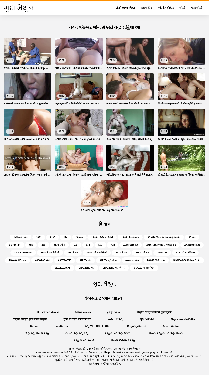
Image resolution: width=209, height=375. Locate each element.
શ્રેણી (182, 7)
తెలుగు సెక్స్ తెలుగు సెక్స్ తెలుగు (166, 333)
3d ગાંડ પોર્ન (15, 245)
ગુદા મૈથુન (94, 363)
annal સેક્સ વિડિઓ (96, 252)
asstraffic (64, 260)
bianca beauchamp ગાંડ (186, 260)
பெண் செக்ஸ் (83, 312)
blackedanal (62, 268)
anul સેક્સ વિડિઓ (185, 252)
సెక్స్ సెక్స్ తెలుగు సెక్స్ (37, 333)
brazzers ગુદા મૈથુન (144, 268)
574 (88, 245)
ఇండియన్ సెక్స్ (115, 319)
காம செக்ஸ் (61, 326)
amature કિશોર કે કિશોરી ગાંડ (161, 245)
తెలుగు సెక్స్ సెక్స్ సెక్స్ (77, 333)
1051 (38, 237)
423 (31, 245)
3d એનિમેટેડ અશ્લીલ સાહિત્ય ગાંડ (163, 237)
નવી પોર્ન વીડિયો (165, 7)
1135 (52, 237)
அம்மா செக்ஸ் (171, 326)
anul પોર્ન (162, 252)
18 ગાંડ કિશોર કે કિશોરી (102, 237)
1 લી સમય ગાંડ (20, 237)
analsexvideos (23, 252)
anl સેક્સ (73, 252)
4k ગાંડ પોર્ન (59, 245)
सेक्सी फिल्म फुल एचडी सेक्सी (30, 319)
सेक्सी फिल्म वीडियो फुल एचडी (154, 312)
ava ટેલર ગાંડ (132, 260)
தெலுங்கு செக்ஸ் (136, 326)
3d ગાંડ (192, 237)
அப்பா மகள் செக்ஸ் (48, 312)
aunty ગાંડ (85, 260)
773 (113, 245)
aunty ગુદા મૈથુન (108, 260)
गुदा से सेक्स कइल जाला (77, 319)
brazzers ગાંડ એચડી (114, 268)
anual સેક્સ (142, 252)
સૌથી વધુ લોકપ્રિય (125, 7)
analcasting (192, 245)
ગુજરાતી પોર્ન (147, 319)
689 (100, 245)
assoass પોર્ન (42, 260)
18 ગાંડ (79, 237)
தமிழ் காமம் (114, 312)
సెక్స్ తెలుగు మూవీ (84, 340)
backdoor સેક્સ (156, 260)
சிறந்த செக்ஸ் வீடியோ (183, 319)
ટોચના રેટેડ (146, 7)
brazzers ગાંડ (86, 268)
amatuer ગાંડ (130, 245)
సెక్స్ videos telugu (98, 326)
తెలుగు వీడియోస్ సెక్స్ (123, 340)
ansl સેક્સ (121, 252)
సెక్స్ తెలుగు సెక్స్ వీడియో (118, 333)
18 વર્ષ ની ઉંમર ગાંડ (130, 237)
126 (65, 237)
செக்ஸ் (34, 326)
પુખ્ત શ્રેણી (196, 7)
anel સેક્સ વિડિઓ (50, 252)
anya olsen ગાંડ (17, 260)
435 (43, 245)
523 (75, 245)
